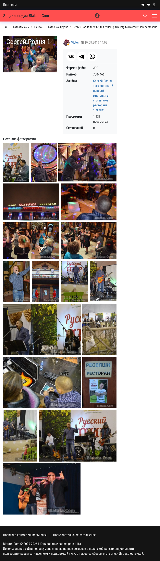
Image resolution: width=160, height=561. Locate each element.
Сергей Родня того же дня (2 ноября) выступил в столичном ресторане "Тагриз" (103, 95)
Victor (75, 42)
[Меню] (155, 16)
